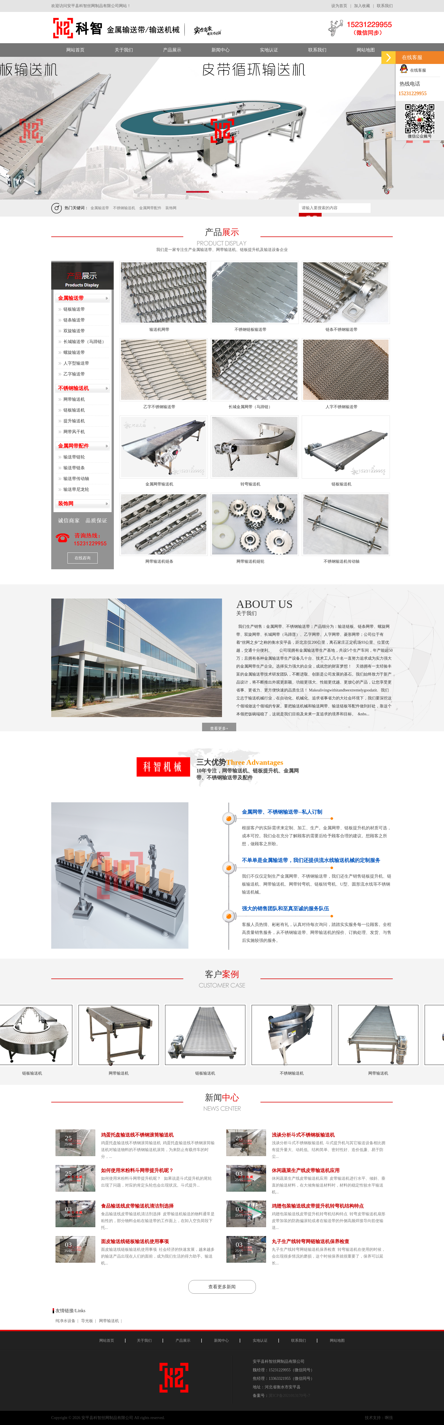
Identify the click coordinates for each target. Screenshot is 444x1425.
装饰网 (170, 208)
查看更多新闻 (222, 1286)
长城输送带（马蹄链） (84, 341)
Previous (35, 129)
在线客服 (413, 70)
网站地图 (337, 1340)
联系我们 (385, 6)
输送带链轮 (74, 457)
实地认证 (260, 1340)
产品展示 (183, 1340)
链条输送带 (74, 320)
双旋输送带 (74, 331)
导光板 (87, 1321)
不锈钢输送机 (124, 208)
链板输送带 (74, 309)
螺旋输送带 (74, 352)
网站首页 (106, 1340)
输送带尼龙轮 (76, 489)
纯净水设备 (65, 1321)
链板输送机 (74, 410)
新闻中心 (221, 1340)
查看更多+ (219, 728)
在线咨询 (83, 558)
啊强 (389, 1418)
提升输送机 (74, 421)
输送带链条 (74, 468)
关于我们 (144, 1340)
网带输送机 (74, 399)
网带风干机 (74, 431)
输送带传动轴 (76, 478)
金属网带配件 (150, 208)
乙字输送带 (74, 374)
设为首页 (339, 6)
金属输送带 (100, 208)
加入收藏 (362, 6)
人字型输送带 (76, 363)
